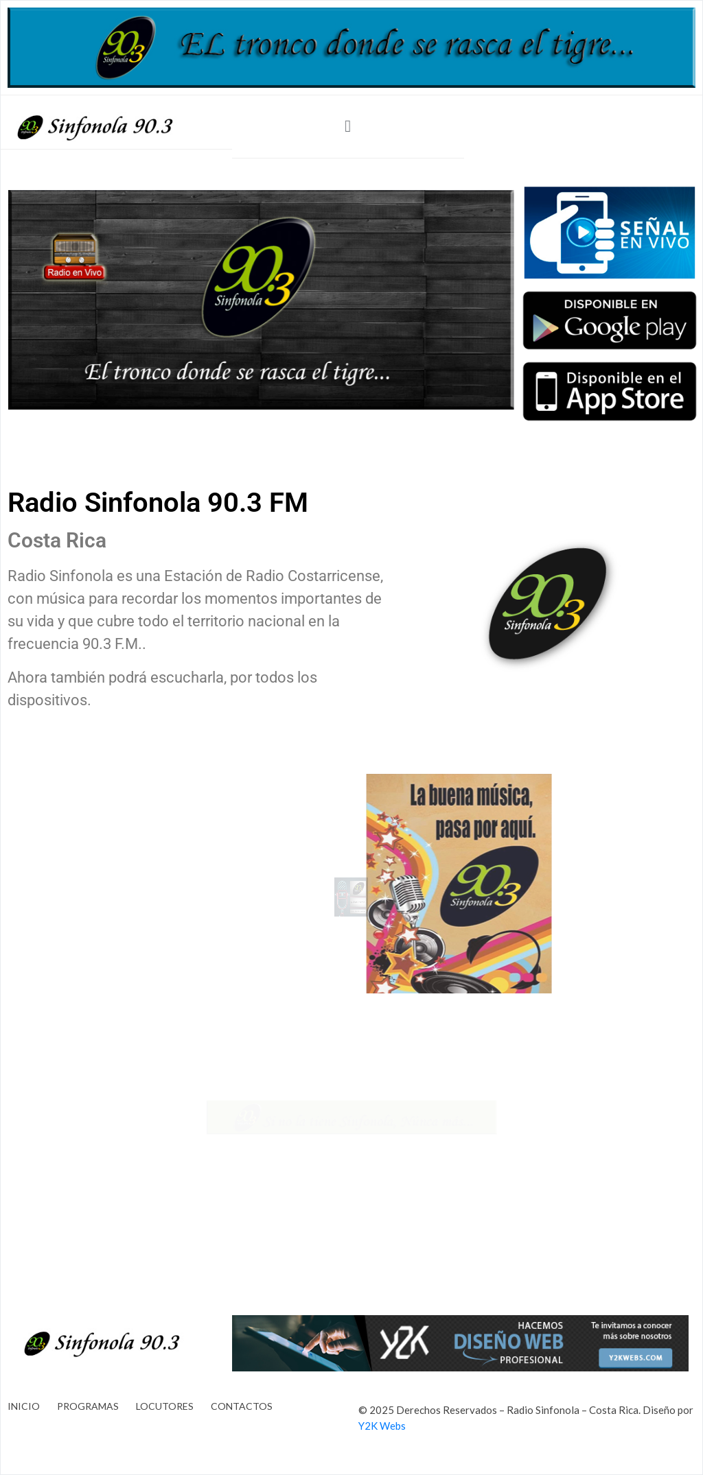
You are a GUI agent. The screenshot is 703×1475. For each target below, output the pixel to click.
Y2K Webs (382, 1425)
